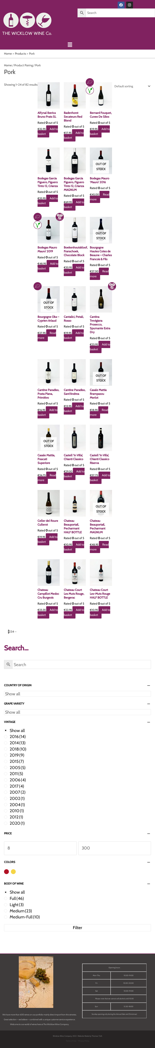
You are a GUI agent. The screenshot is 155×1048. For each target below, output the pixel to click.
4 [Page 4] (13, 631)
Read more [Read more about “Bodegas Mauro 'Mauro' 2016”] (100, 197)
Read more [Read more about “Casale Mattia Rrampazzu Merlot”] (99, 412)
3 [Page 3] (11, 631)
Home (8, 65)
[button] (70, 45)
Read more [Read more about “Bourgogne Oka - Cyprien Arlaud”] (47, 335)
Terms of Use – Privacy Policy (77, 1041)
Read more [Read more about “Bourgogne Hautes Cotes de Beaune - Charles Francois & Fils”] (99, 273)
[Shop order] (131, 86)
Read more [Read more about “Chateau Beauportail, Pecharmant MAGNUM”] (99, 547)
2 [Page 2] (10, 631)
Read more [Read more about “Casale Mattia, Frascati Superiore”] (47, 477)
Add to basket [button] (48, 131)
